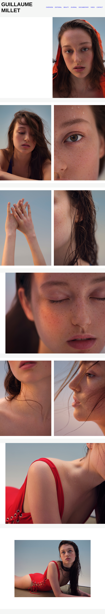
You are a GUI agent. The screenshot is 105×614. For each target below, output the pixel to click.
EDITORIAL (58, 7)
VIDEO (93, 7)
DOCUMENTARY (84, 7)
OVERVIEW (49, 7)
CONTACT (100, 7)
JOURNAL (74, 7)
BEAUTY (66, 7)
